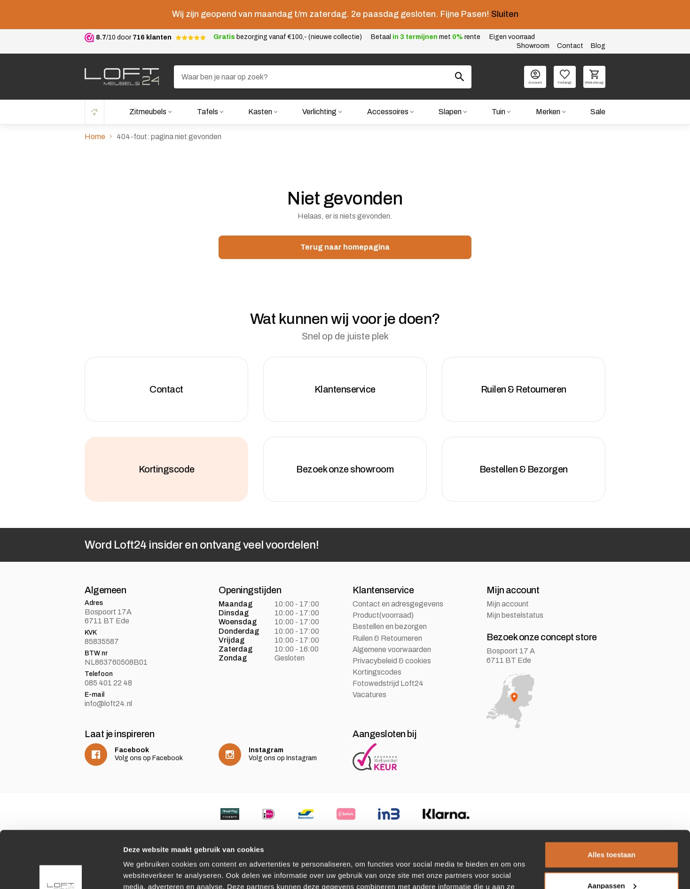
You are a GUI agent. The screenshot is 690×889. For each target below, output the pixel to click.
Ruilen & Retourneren (387, 638)
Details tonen (145, 870)
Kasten (260, 112)
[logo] (122, 76)
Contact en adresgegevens (398, 604)
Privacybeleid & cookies (392, 661)
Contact (570, 45)
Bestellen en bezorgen (390, 626)
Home (94, 112)
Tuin (498, 112)
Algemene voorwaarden (392, 649)
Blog (598, 45)
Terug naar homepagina (345, 247)
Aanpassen (612, 832)
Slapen (450, 112)
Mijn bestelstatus (514, 615)
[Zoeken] (322, 76)
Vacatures (369, 695)
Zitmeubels (147, 112)
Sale (597, 112)
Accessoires (387, 112)
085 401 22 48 (108, 683)
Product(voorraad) (383, 615)
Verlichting (319, 112)
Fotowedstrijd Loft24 (388, 683)
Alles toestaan (611, 801)
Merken (548, 112)
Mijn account (507, 604)
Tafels (207, 112)
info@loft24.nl (108, 704)
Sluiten (504, 14)
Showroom (533, 45)
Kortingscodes (377, 672)
